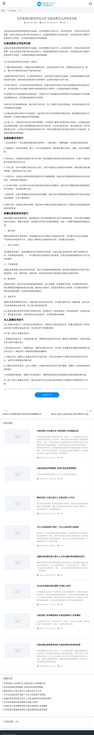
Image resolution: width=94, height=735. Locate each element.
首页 (3, 10)
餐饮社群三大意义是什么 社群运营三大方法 (55, 498)
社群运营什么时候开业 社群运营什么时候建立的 (57, 431)
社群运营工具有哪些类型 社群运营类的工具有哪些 (58, 615)
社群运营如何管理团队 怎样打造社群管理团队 (56, 468)
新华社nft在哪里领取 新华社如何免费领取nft (22, 414)
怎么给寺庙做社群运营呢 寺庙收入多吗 (54, 586)
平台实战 (12, 10)
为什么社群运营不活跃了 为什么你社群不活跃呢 (57, 527)
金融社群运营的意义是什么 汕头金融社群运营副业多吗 (60, 556)
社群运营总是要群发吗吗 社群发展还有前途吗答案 (58, 645)
